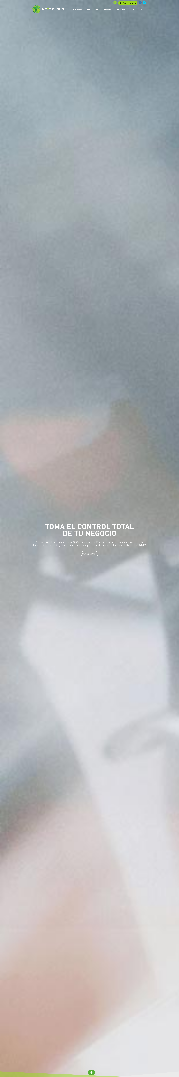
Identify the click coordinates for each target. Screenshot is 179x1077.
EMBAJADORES (122, 9)
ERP (88, 9)
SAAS (97, 9)
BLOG (142, 9)
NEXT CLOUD (77, 9)
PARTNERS (108, 9)
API (134, 9)
